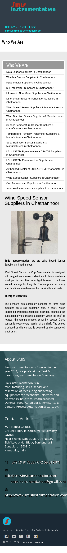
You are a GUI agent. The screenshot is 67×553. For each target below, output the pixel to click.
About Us (8, 530)
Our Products (38, 530)
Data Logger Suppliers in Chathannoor (28, 71)
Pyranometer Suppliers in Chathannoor (28, 82)
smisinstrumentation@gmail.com (38, 481)
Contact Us (52, 530)
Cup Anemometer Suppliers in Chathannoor (31, 183)
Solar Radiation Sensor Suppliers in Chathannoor (34, 188)
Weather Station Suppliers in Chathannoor (30, 77)
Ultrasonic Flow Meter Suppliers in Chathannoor (33, 93)
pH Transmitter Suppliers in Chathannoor (29, 87)
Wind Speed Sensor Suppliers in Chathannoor (33, 177)
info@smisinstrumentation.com (31, 475)
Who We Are (22, 530)
